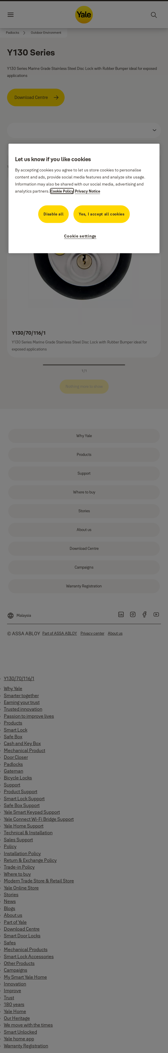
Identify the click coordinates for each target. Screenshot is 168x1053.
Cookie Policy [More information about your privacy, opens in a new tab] (62, 190)
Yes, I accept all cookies (101, 213)
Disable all (53, 213)
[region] (84, 198)
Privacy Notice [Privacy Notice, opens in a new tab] (87, 190)
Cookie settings (80, 235)
